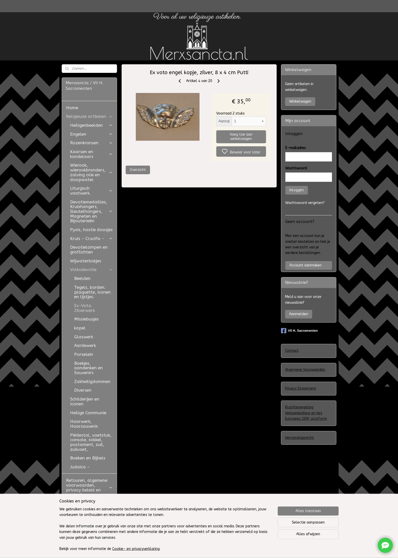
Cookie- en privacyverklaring (136, 549)
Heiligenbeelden (91, 125)
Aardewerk (85, 345)
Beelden (82, 278)
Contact (292, 350)
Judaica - (80, 466)
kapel (80, 327)
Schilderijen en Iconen (84, 401)
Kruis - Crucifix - (91, 238)
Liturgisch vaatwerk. (91, 191)
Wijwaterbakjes (85, 260)
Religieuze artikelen (89, 116)
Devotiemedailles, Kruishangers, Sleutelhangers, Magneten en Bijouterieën (91, 211)
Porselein (83, 354)
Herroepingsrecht (299, 438)
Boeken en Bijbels (87, 457)
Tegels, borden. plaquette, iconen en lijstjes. (92, 292)
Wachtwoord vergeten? (305, 203)
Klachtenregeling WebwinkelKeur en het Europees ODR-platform (306, 413)
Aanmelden (298, 314)
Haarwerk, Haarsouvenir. (84, 424)
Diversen (82, 390)
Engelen (91, 134)
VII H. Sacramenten (299, 331)
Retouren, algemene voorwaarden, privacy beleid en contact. (89, 487)
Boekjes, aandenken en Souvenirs (88, 368)
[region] (165, 532)
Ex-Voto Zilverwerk (84, 308)
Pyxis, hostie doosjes (91, 229)
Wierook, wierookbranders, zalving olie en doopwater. (91, 172)
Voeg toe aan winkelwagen (241, 136)
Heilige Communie (88, 412)
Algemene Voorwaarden (305, 370)
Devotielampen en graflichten (89, 249)
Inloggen (296, 190)
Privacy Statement (300, 388)
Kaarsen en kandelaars (91, 154)
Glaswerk (83, 336)
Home (72, 107)
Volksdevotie (91, 269)
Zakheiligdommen (92, 381)
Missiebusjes (86, 319)
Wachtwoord (296, 168)
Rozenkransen (91, 142)
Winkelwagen (300, 101)
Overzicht (137, 170)
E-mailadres (295, 148)
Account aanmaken (305, 265)
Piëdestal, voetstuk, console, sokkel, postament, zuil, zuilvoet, (90, 442)
